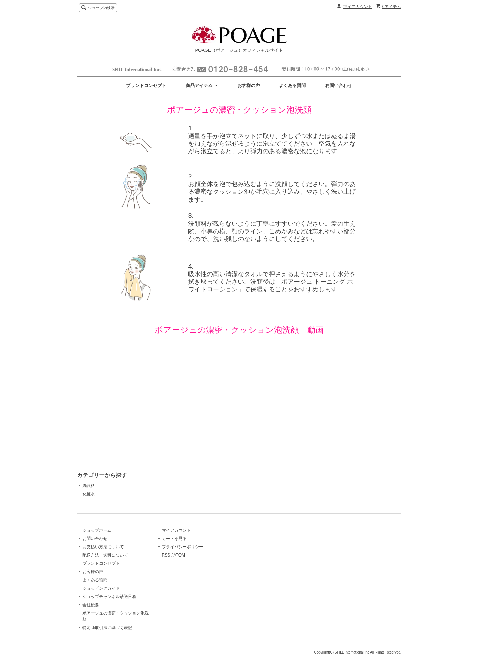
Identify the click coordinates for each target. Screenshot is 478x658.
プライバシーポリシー (182, 546)
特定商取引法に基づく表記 (107, 627)
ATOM (179, 555)
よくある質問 (292, 85)
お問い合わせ (338, 85)
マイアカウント (357, 6)
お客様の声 (248, 85)
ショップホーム (96, 530)
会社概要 (90, 604)
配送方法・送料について (105, 555)
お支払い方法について (103, 546)
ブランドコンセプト (146, 85)
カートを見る (174, 538)
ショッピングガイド (101, 588)
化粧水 (88, 494)
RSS (166, 555)
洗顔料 (88, 485)
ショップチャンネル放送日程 (109, 596)
